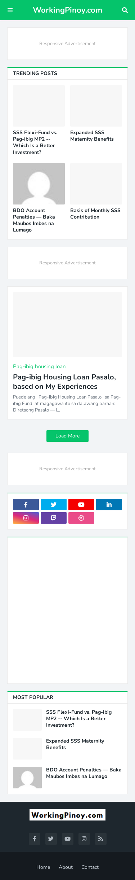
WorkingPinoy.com (67, 10)
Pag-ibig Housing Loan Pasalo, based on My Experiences (64, 382)
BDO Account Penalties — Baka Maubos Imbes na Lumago (34, 220)
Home (43, 867)
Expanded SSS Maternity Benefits (92, 135)
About (66, 867)
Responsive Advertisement (67, 43)
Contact (90, 867)
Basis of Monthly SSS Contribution (95, 213)
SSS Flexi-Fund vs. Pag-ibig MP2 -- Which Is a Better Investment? (35, 142)
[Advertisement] (67, 610)
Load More (67, 435)
